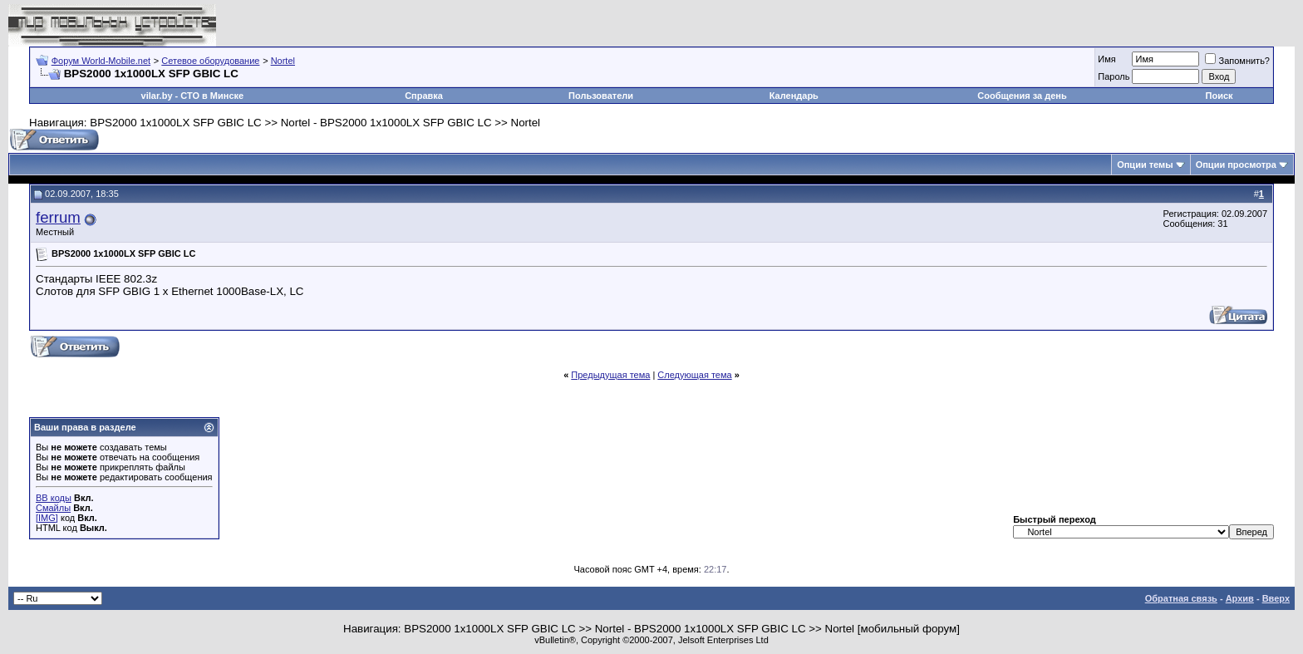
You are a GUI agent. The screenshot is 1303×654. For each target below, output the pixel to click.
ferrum (58, 217)
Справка (424, 96)
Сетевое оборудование (210, 61)
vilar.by (157, 96)
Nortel (283, 61)
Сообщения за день (1021, 96)
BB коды (53, 498)
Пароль (1113, 76)
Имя (1106, 59)
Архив (1240, 598)
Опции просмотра (1236, 165)
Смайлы (53, 508)
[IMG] (47, 518)
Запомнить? (1237, 61)
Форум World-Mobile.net (101, 61)
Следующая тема (694, 375)
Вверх (1276, 598)
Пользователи (600, 96)
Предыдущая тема (610, 375)
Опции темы (1145, 165)
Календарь (794, 96)
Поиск (1219, 96)
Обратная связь (1181, 598)
